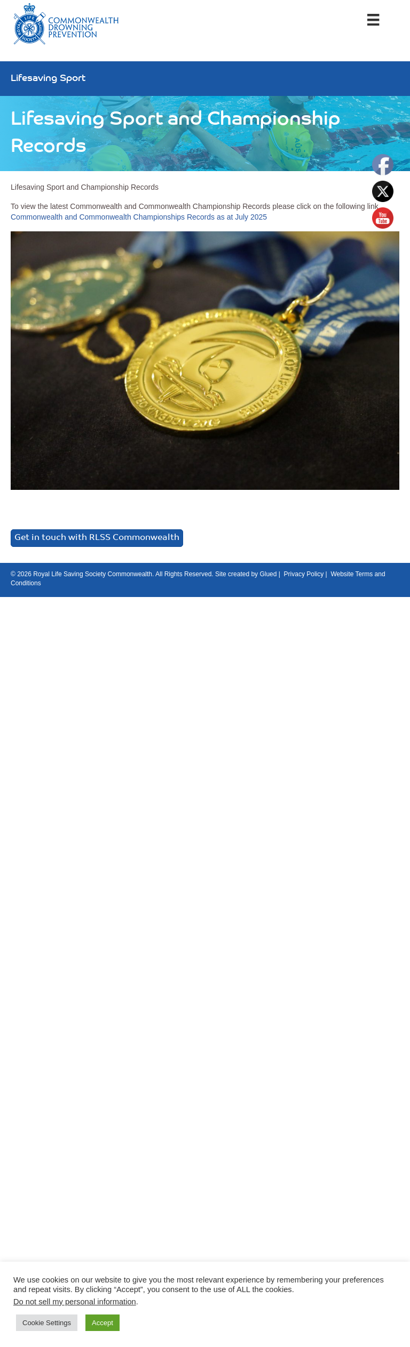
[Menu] (373, 19)
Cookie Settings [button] (46, 1323)
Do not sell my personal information (74, 1301)
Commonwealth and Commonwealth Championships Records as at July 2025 (139, 217)
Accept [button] (102, 1323)
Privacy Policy (304, 574)
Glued (268, 574)
